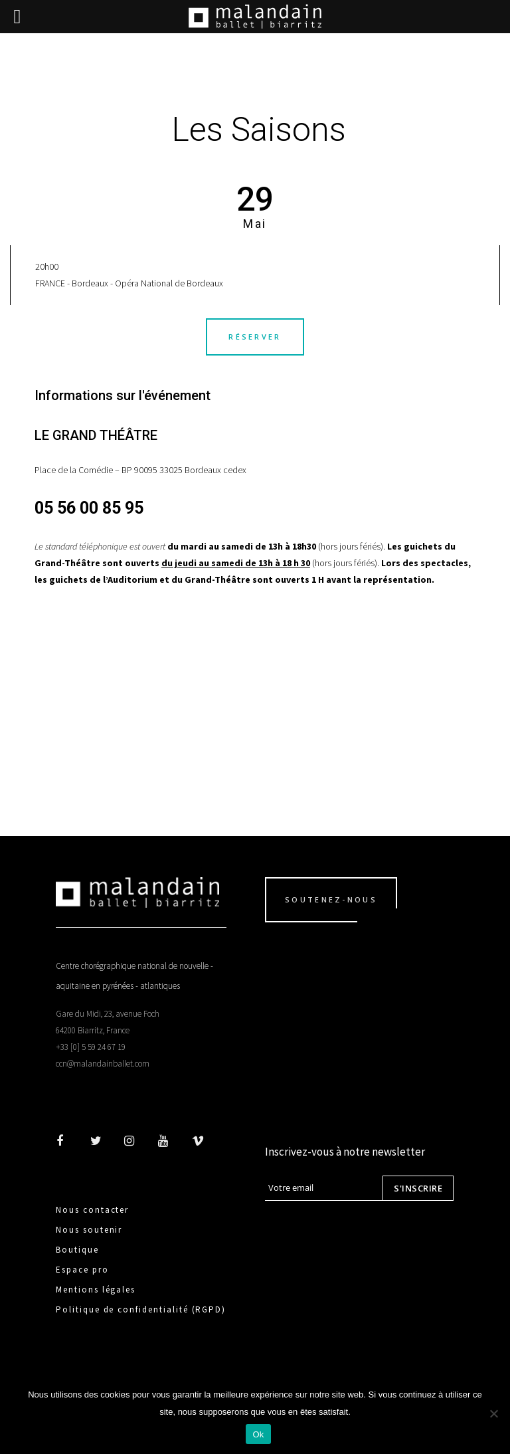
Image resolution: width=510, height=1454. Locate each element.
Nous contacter (92, 1209)
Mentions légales (95, 1289)
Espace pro (82, 1269)
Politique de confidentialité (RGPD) (141, 1309)
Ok (258, 1434)
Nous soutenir (89, 1229)
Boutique (77, 1249)
